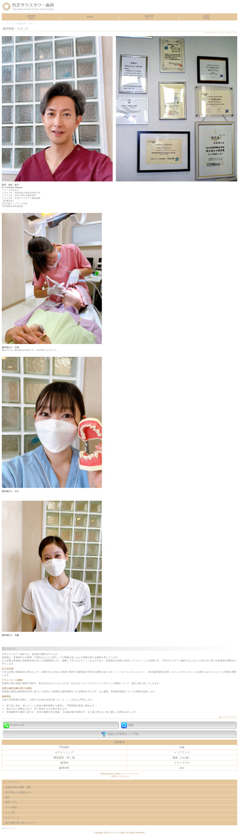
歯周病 (64, 762)
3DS (181, 767)
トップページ (8, 23)
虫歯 (182, 747)
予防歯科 (64, 747)
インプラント (182, 752)
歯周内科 (64, 767)
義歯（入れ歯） (181, 757)
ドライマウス (182, 762)
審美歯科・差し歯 (64, 757)
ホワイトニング (64, 752)
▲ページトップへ (228, 717)
